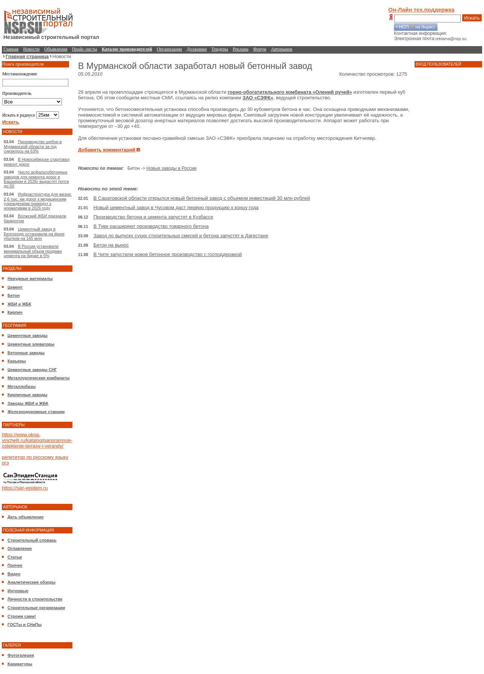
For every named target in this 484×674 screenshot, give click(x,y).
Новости (31, 49)
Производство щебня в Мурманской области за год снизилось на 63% (33, 146)
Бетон (14, 295)
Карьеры (17, 361)
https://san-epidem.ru (25, 488)
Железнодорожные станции (36, 411)
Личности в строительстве (35, 599)
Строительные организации (36, 607)
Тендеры (220, 49)
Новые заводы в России (171, 168)
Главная (10, 49)
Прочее (15, 565)
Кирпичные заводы (27, 394)
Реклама (240, 49)
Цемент (15, 287)
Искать (472, 18)
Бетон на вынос (111, 245)
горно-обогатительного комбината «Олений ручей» (290, 92)
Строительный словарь (32, 540)
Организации (169, 49)
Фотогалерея (21, 655)
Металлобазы (22, 386)
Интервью (18, 591)
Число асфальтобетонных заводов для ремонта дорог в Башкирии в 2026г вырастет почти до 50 (36, 179)
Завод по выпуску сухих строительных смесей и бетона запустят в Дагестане (180, 235)
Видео (14, 574)
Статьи (15, 557)
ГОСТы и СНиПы (25, 624)
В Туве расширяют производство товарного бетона (151, 226)
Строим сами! (22, 616)
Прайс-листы (84, 49)
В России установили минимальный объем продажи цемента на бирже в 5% (33, 251)
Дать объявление (26, 517)
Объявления (55, 49)
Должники (197, 49)
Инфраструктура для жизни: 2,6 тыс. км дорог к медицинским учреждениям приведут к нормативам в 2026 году (38, 201)
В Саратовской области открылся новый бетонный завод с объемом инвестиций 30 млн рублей (201, 198)
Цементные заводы (28, 335)
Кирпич (15, 312)
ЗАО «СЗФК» (258, 97)
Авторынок (281, 49)
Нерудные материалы (30, 278)
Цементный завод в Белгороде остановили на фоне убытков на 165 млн (34, 234)
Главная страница (27, 56)
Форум (259, 49)
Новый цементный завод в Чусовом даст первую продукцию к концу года (176, 207)
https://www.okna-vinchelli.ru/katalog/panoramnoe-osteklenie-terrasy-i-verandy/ (37, 440)
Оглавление (20, 548)
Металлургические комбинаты (38, 378)
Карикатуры (20, 664)
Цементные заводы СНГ (32, 369)
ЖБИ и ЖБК (19, 304)
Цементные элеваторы (31, 344)
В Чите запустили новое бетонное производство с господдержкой (167, 254)
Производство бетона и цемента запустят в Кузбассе (153, 217)
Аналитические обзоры (32, 582)
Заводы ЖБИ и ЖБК (28, 403)
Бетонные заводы (26, 352)
